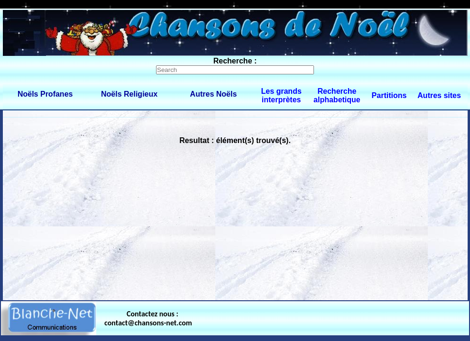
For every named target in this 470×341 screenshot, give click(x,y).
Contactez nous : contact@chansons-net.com (148, 318)
